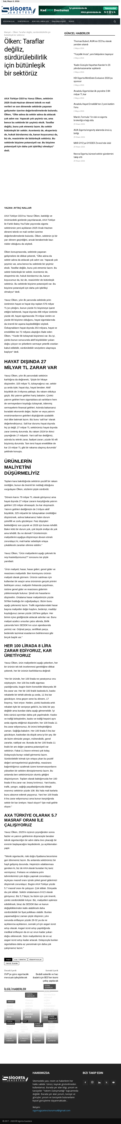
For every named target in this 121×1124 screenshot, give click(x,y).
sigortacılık (35, 959)
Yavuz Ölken (12, 963)
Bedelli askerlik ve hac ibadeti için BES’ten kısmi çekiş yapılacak (45, 977)
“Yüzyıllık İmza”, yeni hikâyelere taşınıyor (93, 54)
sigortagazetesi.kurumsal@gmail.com (51, 1110)
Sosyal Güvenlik (49, 986)
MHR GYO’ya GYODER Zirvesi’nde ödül (92, 143)
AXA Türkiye (20, 959)
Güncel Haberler (30, 995)
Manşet (7, 32)
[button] (115, 21)
